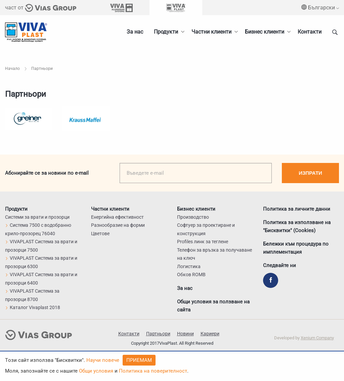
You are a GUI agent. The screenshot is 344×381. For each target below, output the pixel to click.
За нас (135, 32)
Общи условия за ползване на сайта (213, 306)
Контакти (309, 32)
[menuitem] (266, 32)
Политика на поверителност (153, 371)
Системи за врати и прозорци (37, 217)
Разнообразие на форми (118, 225)
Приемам (139, 360)
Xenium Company (317, 337)
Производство (193, 217)
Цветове (100, 233)
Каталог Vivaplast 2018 (32, 307)
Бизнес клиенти (264, 32)
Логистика (189, 266)
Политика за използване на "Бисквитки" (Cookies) (297, 226)
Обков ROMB (191, 274)
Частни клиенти (211, 32)
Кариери (210, 333)
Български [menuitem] (320, 7)
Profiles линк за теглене (202, 241)
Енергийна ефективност (117, 217)
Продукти (166, 32)
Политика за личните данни (296, 209)
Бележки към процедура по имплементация (296, 248)
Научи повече (102, 360)
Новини (185, 333)
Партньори (158, 333)
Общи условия (96, 371)
